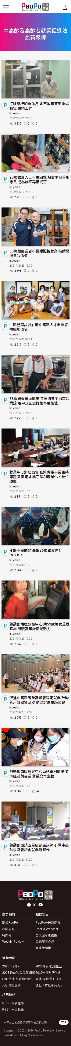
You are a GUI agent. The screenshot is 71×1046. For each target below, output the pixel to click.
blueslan (14, 113)
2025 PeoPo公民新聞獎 (18, 972)
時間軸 (7, 935)
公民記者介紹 (45, 941)
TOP (63, 1022)
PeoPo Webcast (47, 929)
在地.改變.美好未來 (49, 979)
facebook (29, 905)
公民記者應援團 (46, 935)
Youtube (40, 905)
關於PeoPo (10, 922)
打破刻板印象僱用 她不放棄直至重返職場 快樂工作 (39, 106)
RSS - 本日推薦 (13, 1009)
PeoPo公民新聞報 (48, 922)
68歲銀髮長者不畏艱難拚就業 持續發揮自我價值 (39, 253)
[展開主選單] (6, 7)
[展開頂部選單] (65, 7)
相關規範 (8, 929)
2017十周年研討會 (48, 972)
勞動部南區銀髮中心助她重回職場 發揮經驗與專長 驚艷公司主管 (39, 773)
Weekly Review (13, 941)
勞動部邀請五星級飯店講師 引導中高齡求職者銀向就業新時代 (39, 847)
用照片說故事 (11, 985)
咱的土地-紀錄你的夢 (16, 979)
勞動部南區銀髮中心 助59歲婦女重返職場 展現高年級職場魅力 (39, 626)
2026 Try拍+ (11, 966)
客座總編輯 (43, 948)
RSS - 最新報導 (13, 1003)
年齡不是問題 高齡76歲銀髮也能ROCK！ (35, 552)
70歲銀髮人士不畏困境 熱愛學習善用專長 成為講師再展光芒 (39, 179)
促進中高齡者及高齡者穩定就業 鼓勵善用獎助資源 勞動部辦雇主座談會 (39, 700)
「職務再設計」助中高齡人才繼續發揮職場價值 (38, 327)
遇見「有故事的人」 (49, 985)
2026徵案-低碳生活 (49, 966)
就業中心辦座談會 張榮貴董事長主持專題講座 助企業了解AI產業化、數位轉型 (39, 476)
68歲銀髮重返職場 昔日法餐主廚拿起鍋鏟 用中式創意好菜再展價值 (39, 400)
